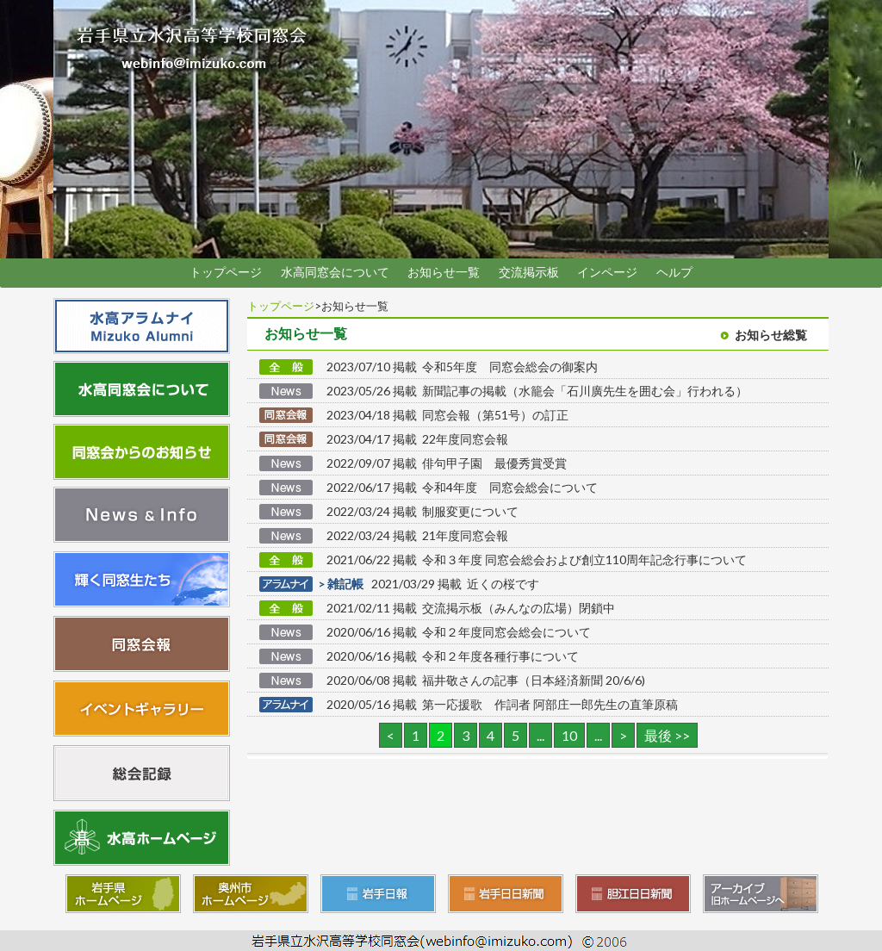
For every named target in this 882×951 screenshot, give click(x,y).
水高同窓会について (335, 272)
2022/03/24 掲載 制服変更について (422, 511)
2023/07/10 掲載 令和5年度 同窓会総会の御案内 (462, 366)
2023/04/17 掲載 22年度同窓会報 (417, 439)
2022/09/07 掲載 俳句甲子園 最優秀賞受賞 (446, 463)
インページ (607, 272)
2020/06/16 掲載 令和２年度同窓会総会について (458, 632)
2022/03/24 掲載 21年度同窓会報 (417, 535)
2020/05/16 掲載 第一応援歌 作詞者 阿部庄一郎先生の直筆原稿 (502, 704)
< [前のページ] (390, 735)
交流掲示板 (529, 272)
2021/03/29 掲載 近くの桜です (433, 583)
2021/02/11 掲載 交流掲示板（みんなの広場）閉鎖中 (470, 607)
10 (569, 735)
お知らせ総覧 (771, 335)
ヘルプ (674, 272)
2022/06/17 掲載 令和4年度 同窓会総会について (462, 487)
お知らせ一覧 (443, 272)
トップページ (225, 272)
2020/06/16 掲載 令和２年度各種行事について (452, 656)
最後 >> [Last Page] (667, 735)
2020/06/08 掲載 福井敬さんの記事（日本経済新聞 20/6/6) (485, 680)
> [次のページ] (623, 735)
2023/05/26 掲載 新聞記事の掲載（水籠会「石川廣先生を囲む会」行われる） (537, 390)
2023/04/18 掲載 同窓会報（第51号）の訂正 (447, 414)
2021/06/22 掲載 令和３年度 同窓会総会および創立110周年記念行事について (536, 559)
